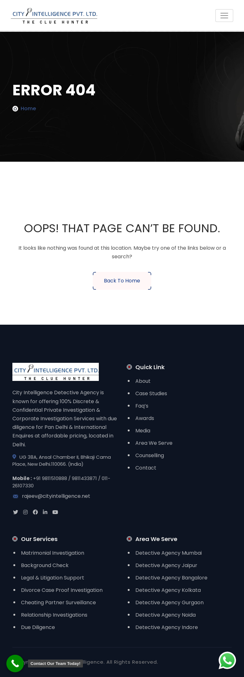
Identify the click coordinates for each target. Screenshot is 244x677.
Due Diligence (38, 627)
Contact (145, 467)
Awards (144, 418)
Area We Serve (154, 443)
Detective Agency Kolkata (168, 590)
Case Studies (151, 393)
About (143, 381)
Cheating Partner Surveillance (58, 602)
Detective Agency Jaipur (166, 565)
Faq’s (141, 406)
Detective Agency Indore (166, 627)
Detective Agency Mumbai (168, 553)
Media (142, 430)
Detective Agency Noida (165, 615)
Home (28, 108)
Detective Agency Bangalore (171, 577)
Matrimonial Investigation (52, 553)
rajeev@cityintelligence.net (51, 496)
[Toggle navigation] (224, 15)
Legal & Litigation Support (52, 577)
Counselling (149, 455)
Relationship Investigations (54, 615)
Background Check (45, 565)
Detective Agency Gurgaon (169, 602)
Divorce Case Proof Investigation (62, 590)
